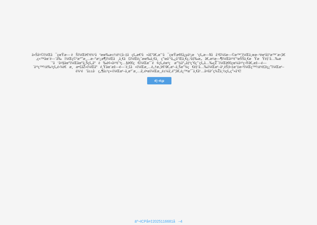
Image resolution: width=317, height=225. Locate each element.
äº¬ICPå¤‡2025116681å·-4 (159, 221)
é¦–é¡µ (159, 81)
